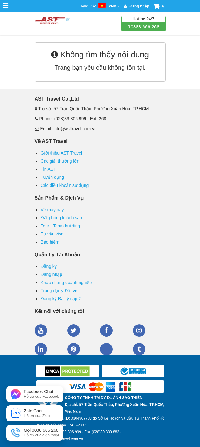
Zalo (106, 349)
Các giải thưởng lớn (60, 161)
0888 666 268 (144, 26)
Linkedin (41, 349)
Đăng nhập (51, 274)
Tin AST (48, 169)
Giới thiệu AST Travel (61, 152)
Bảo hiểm (50, 242)
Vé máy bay (52, 209)
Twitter (73, 330)
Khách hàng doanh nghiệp (66, 282)
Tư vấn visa (52, 233)
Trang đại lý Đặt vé (59, 290)
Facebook (106, 330)
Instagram (139, 330)
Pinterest (73, 349)
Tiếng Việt (99, 6)
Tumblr (139, 349)
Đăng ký (49, 266)
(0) (159, 6)
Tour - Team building (60, 225)
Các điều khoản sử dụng (65, 185)
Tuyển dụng (52, 177)
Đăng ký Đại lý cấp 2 (61, 298)
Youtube (41, 330)
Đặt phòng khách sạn (61, 217)
